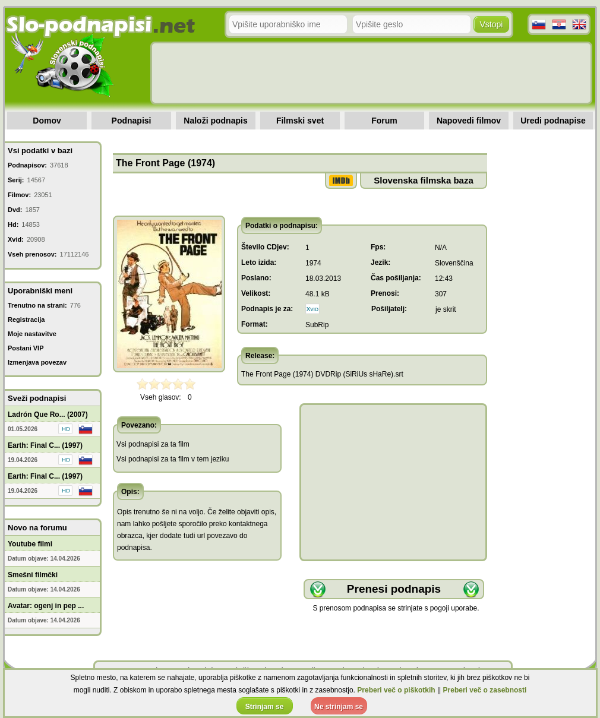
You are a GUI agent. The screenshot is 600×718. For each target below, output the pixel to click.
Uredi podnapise (553, 120)
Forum (384, 120)
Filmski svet (300, 120)
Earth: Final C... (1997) (45, 445)
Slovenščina (454, 263)
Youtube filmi (30, 544)
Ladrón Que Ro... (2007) (48, 414)
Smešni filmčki (33, 575)
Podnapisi (131, 120)
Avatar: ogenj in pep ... (46, 606)
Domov (47, 120)
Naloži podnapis (215, 120)
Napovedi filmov (469, 120)
